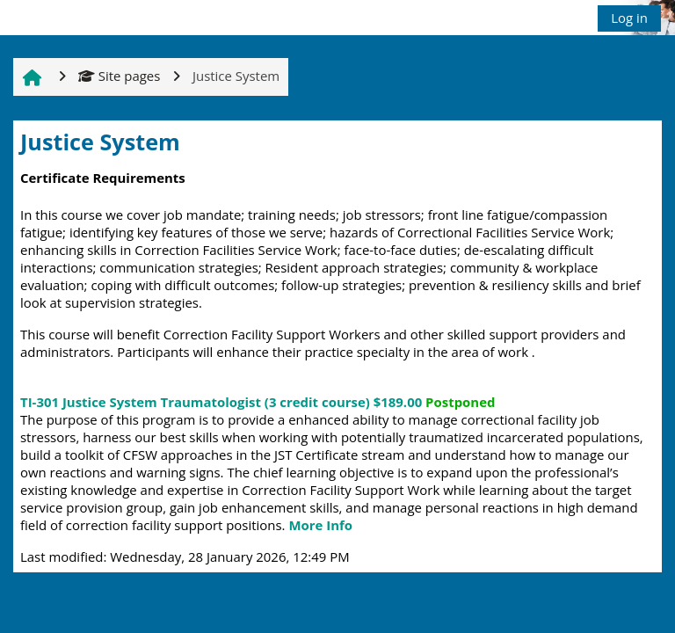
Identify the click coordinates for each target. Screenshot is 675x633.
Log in (629, 17)
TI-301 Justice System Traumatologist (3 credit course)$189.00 (257, 402)
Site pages (119, 75)
